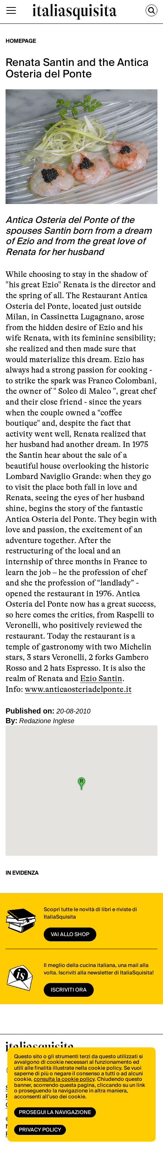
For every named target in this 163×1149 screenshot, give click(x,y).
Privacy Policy (40, 1130)
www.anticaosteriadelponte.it (78, 689)
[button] (81, 783)
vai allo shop (70, 934)
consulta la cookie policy (64, 1079)
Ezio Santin (101, 678)
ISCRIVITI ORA (69, 990)
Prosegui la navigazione (55, 1112)
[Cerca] (151, 10)
